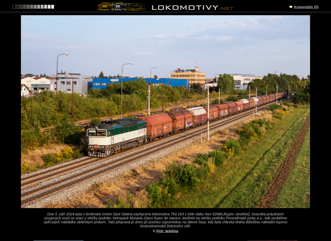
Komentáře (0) (306, 7)
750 (177, 225)
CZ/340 (170, 204)
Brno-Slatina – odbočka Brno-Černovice (171, 199)
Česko (162, 225)
